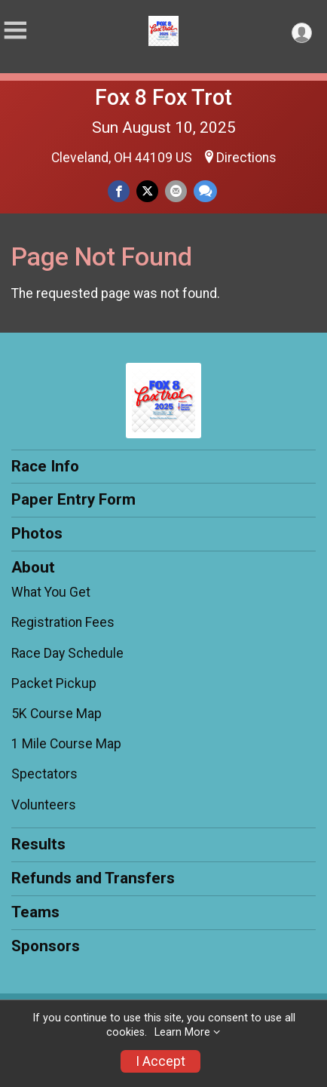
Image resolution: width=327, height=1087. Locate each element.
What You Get (50, 592)
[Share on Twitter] (147, 191)
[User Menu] (302, 33)
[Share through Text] (205, 191)
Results (38, 844)
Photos (37, 533)
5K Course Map (56, 713)
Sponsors (45, 946)
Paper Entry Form (73, 499)
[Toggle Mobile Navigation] (15, 30)
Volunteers (43, 804)
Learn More (182, 1032)
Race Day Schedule (67, 653)
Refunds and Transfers (93, 878)
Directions (246, 157)
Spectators (44, 773)
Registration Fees (63, 622)
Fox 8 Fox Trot (163, 97)
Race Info (45, 466)
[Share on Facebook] (119, 191)
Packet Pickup (53, 683)
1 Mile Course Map (66, 743)
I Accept (160, 1061)
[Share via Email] (176, 191)
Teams (35, 912)
